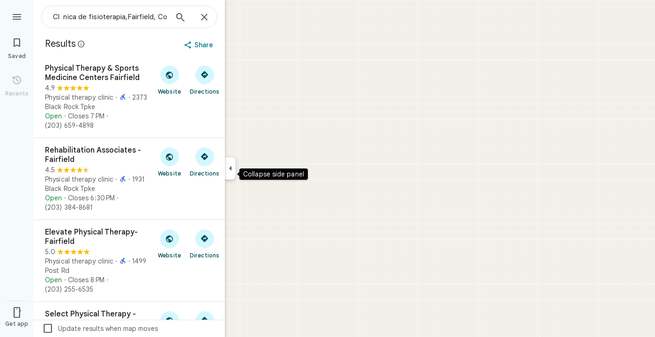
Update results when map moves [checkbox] (100, 328)
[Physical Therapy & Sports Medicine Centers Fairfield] (129, 97)
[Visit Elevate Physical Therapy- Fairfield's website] (169, 243)
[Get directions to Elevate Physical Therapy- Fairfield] (204, 243)
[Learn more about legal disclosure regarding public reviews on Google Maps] (81, 44)
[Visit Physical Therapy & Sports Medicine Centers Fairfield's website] (169, 79)
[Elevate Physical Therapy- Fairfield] (129, 260)
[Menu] (17, 15)
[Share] (200, 45)
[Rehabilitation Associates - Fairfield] (129, 179)
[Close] (204, 17)
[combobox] (110, 16)
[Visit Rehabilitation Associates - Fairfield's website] (169, 161)
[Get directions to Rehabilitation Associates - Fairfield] (204, 161)
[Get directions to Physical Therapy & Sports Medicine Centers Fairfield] (204, 79)
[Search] (180, 18)
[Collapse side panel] (230, 168)
